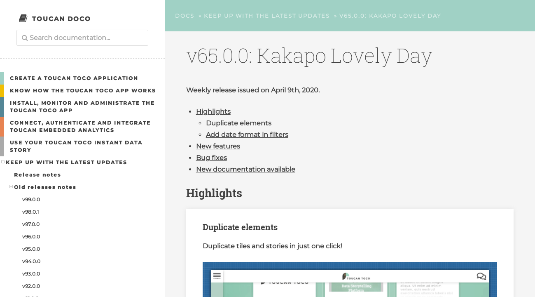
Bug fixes (211, 158)
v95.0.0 (31, 249)
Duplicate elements (238, 123)
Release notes (37, 175)
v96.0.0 (31, 236)
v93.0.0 (31, 274)
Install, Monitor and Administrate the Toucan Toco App (82, 106)
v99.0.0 (31, 199)
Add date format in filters (247, 135)
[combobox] (82, 38)
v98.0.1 (30, 212)
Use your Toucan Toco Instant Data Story (76, 146)
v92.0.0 (31, 286)
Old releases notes (43, 187)
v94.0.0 (31, 261)
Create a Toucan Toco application (74, 78)
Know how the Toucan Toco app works (83, 90)
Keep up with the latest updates (64, 162)
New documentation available (245, 169)
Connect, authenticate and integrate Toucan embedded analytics (80, 126)
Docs (184, 15)
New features (218, 146)
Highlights (213, 112)
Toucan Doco (61, 19)
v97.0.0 (31, 224)
